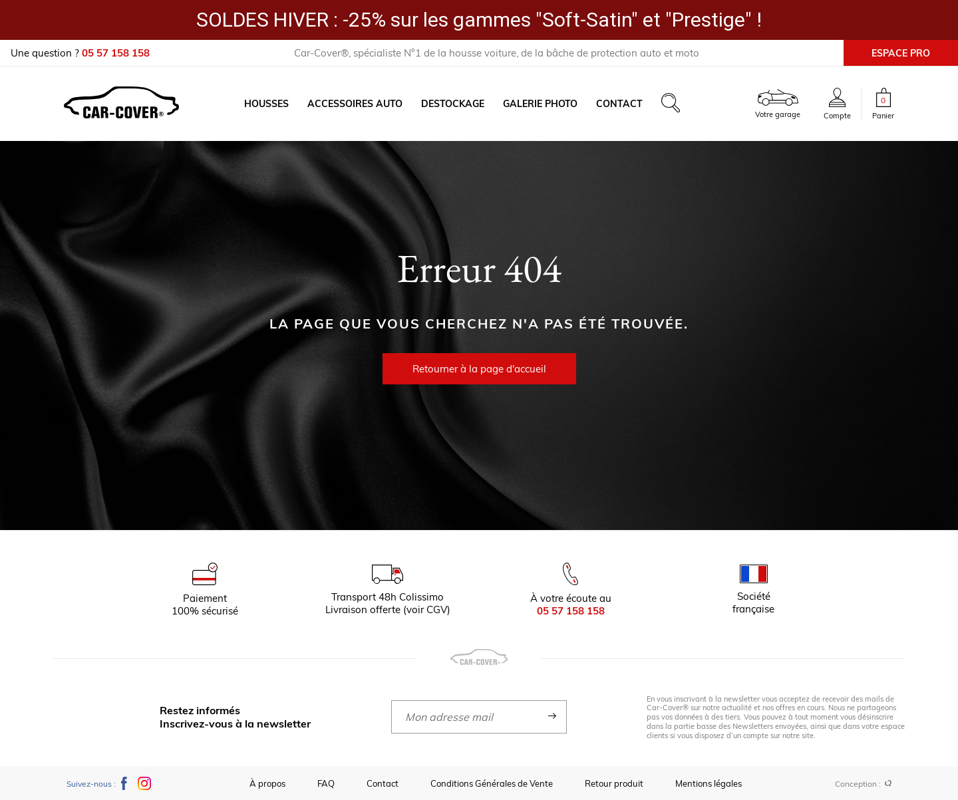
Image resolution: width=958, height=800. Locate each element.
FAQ (326, 783)
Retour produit (614, 783)
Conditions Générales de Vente (491, 783)
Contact (619, 104)
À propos (267, 783)
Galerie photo (540, 104)
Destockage (452, 104)
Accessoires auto (354, 104)
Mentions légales (708, 783)
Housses (266, 104)
